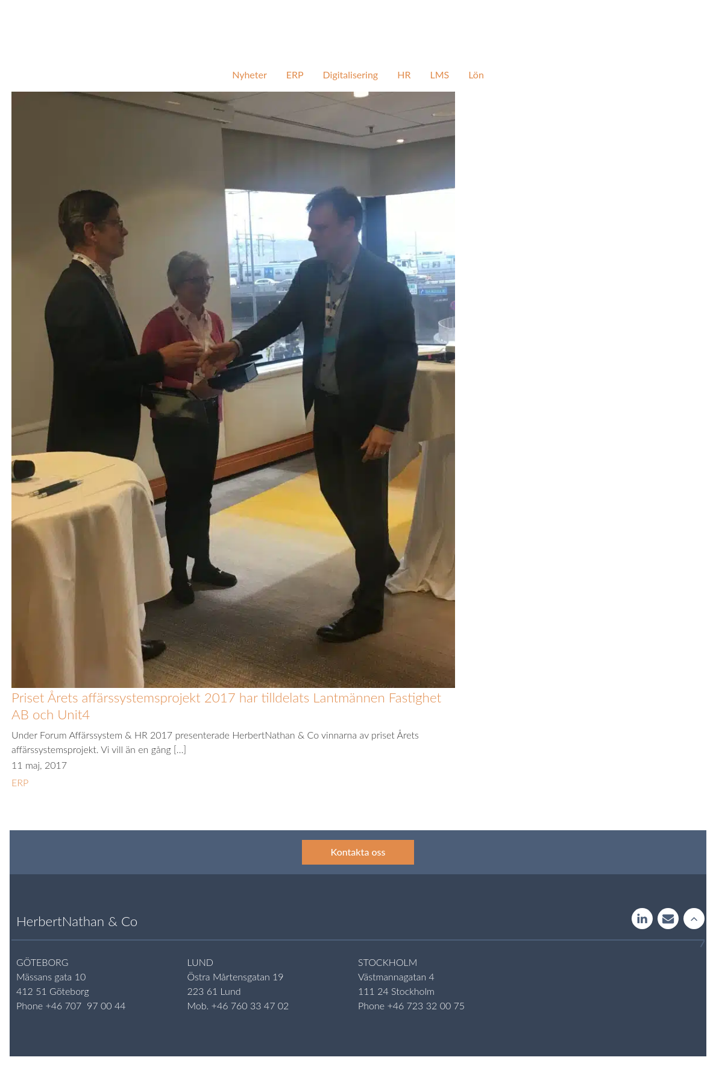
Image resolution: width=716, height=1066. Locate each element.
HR (403, 74)
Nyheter (249, 74)
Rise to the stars (694, 919)
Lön (476, 74)
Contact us (668, 919)
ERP (295, 74)
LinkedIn (642, 919)
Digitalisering (350, 74)
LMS (439, 74)
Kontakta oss (358, 851)
